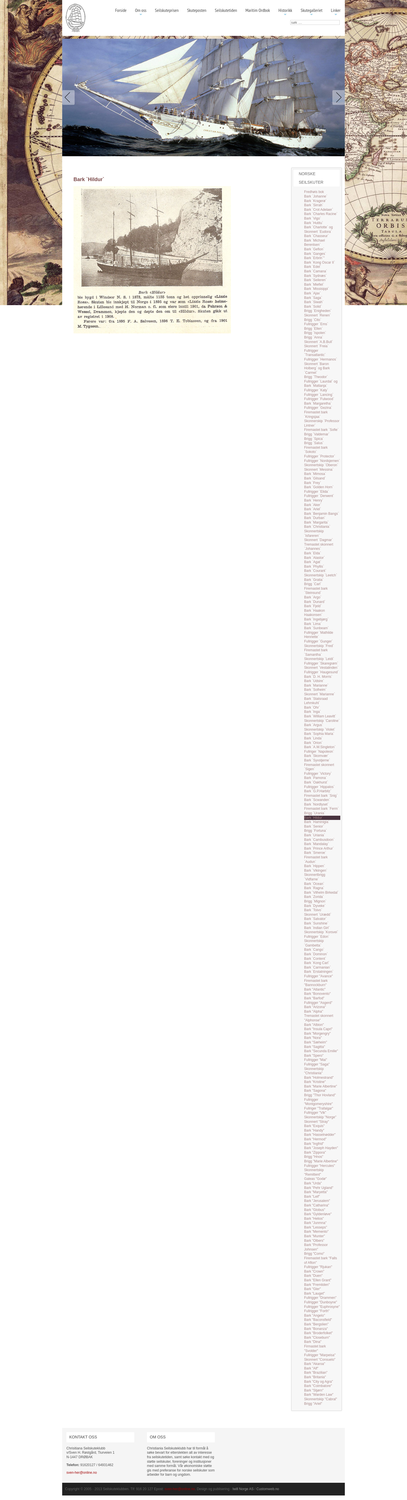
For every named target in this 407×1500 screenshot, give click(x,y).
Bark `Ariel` (312, 509)
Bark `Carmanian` (317, 967)
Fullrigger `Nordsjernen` (322, 461)
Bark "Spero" (314, 1056)
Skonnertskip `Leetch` (320, 575)
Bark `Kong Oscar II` (319, 262)
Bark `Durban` (314, 518)
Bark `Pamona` (315, 778)
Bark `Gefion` (314, 249)
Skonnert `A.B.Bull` (318, 342)
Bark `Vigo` (312, 218)
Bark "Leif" (312, 1197)
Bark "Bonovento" (317, 994)
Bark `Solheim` (315, 690)
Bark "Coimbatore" (318, 1386)
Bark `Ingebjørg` (316, 619)
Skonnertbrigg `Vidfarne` (314, 877)
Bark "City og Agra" (318, 1382)
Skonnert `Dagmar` (318, 540)
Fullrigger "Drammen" (320, 1298)
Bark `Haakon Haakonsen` (314, 613)
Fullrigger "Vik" (315, 1113)
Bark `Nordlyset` (316, 804)
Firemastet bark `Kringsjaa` (316, 414)
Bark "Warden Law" (318, 1395)
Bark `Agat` (312, 562)
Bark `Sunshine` (316, 923)
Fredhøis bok (314, 192)
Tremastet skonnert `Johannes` (318, 546)
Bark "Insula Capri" (318, 1029)
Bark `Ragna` (314, 888)
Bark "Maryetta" (316, 1192)
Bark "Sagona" (315, 1091)
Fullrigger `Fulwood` (319, 399)
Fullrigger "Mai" (315, 1060)
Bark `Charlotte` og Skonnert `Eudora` (318, 229)
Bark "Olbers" (314, 1241)
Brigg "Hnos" (313, 1157)
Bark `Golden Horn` (319, 487)
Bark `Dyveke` (315, 906)
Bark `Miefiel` (314, 284)
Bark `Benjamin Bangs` (321, 514)
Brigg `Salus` (314, 443)
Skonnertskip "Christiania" (314, 1071)
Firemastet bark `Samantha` (316, 652)
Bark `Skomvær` (316, 756)
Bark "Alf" (311, 1368)
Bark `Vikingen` (315, 870)
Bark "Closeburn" (317, 1338)
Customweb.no (267, 1489)
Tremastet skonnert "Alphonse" (318, 1018)
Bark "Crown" (314, 1271)
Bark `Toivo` (313, 910)
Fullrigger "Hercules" (319, 1166)
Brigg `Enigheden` (318, 311)
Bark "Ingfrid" (314, 1144)
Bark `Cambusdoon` (319, 840)
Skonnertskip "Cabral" (320, 1399)
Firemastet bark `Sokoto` (316, 450)
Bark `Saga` (313, 298)
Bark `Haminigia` (316, 822)
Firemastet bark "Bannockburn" (316, 983)
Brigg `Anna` (313, 337)
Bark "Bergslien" (316, 1324)
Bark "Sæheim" (315, 1042)
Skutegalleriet (311, 12)
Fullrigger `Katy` (316, 390)
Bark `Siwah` (314, 302)
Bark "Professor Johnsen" (316, 1247)
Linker (336, 12)
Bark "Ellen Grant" (318, 1280)
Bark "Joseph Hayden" (321, 1148)
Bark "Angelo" (314, 1315)
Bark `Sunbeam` (316, 628)
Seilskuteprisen (167, 10)
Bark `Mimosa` (315, 474)
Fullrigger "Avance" (318, 976)
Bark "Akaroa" (314, 1364)
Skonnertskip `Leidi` (319, 659)
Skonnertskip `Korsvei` (321, 932)
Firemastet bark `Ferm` (321, 809)
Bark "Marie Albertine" (320, 1086)
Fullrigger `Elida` (316, 492)
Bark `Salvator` (315, 919)
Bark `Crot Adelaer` (318, 210)
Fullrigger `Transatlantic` (315, 353)
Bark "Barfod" (314, 998)
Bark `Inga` (312, 712)
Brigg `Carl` (312, 584)
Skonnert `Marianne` (319, 694)
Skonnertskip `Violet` (319, 729)
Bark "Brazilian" (316, 1373)
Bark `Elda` (312, 553)
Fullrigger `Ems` (316, 324)
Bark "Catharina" (316, 1205)
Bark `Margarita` (316, 522)
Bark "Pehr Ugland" (318, 1188)
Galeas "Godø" (315, 1179)
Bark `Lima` (313, 624)
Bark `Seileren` (315, 280)
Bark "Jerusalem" (317, 1201)
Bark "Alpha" (313, 1011)
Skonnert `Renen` (317, 315)
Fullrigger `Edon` (316, 937)
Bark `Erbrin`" (314, 258)
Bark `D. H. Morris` (318, 677)
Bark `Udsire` (314, 681)
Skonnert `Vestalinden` (321, 668)
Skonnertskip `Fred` (319, 646)
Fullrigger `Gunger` (318, 641)
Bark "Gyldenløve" (318, 1214)
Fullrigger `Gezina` (318, 408)
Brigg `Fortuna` (315, 831)
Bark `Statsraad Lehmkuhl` (316, 701)
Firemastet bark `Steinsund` (316, 591)
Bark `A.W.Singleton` (319, 747)
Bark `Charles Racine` (320, 214)
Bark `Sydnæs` (315, 276)
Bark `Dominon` (316, 954)
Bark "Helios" (314, 1219)
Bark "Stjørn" (314, 1390)
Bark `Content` (315, 959)
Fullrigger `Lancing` (318, 395)
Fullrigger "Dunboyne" (320, 1302)
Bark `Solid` (313, 307)
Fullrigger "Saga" (317, 1064)
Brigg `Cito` (312, 320)
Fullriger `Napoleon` (319, 752)
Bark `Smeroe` (315, 853)
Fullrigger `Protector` (319, 456)
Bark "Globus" (314, 1210)
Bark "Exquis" (314, 1126)
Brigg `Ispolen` (315, 333)
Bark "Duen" (313, 1276)
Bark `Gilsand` (315, 478)
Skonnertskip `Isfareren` (314, 533)
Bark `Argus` (313, 725)
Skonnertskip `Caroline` (321, 721)
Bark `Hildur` (313, 818)
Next (337, 97)
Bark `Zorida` (314, 897)
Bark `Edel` (312, 267)
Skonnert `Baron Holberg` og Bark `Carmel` (317, 368)
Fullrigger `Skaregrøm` (321, 663)
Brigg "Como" (314, 1254)
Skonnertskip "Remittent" (314, 1172)
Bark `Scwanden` (317, 800)
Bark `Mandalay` (316, 844)
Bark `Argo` (312, 597)
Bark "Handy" (314, 1130)
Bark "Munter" (314, 1236)
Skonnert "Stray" (316, 1122)
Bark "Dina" (312, 1342)
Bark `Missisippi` (316, 289)
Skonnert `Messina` (319, 470)
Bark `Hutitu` (313, 223)
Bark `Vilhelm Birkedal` (321, 893)
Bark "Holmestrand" (319, 1078)
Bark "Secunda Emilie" (321, 1051)
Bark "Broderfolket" (318, 1333)
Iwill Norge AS (243, 1489)
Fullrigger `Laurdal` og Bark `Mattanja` (320, 383)
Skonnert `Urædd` (317, 915)
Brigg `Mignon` (315, 901)
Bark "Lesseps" (315, 1227)
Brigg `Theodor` (316, 377)
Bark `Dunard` (314, 602)
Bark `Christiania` (317, 527)
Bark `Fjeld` (313, 606)
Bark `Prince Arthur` (319, 848)
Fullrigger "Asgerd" (318, 1003)
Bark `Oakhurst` (316, 782)
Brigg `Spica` (314, 439)
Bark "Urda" (313, 1183)
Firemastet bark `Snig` (321, 796)
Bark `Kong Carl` (316, 963)
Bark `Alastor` (314, 558)
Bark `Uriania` (314, 835)
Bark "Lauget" (314, 1293)
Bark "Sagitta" (314, 1047)
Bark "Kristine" (315, 1082)
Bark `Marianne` (316, 685)
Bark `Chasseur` (316, 236)
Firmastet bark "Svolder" (315, 1348)
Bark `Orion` (313, 743)
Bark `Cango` (314, 950)
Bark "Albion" (314, 1025)
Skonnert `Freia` (316, 346)
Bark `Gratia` (314, 580)
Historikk (285, 12)
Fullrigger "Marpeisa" (319, 1355)
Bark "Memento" (316, 1232)
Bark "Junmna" (315, 1223)
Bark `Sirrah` (313, 205)
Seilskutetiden (226, 10)
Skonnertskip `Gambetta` (314, 943)
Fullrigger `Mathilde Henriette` (318, 635)
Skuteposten (196, 10)
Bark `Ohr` (312, 707)
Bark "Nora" (313, 1038)
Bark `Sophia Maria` (319, 734)
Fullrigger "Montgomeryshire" (318, 1102)
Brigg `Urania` (314, 813)
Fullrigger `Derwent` (319, 496)
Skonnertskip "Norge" (320, 1117)
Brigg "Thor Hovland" (320, 1095)
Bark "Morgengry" (317, 1034)
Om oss (140, 12)
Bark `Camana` (315, 271)
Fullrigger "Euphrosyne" (322, 1307)
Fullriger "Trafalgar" (318, 1108)
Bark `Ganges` (315, 254)
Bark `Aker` (312, 505)
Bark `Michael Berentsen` (314, 242)
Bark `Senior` (314, 826)
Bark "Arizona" (315, 1007)
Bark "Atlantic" (315, 989)
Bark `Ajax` (312, 293)
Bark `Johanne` (315, 196)
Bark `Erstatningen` (318, 972)
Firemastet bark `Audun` (316, 859)
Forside (120, 10)
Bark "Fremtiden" (317, 1285)
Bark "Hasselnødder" (319, 1135)
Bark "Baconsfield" (318, 1320)
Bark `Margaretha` (318, 403)
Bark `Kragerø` (315, 201)
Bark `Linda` (313, 738)
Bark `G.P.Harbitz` (317, 791)
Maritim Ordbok (258, 10)
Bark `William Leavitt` (320, 716)
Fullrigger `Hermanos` (320, 359)
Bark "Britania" (315, 1377)
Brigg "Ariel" (313, 1404)
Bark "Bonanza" (316, 1329)
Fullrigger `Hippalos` (319, 787)
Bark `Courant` (315, 571)
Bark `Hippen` (314, 866)
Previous (69, 97)
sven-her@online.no (81, 1473)
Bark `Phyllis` (314, 566)
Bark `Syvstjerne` (317, 760)
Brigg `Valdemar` (317, 434)
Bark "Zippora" (315, 1152)
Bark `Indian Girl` (317, 928)
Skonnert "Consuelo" (319, 1360)
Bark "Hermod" (315, 1139)
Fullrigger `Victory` (318, 774)
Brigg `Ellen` (313, 329)
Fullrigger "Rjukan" (318, 1267)
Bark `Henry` (313, 500)
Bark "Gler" (312, 1289)
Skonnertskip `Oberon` (321, 465)
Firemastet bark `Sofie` (321, 430)
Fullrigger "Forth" (317, 1311)
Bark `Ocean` (314, 884)
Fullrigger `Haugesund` (321, 672)
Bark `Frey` (312, 483)
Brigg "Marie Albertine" (321, 1161)
